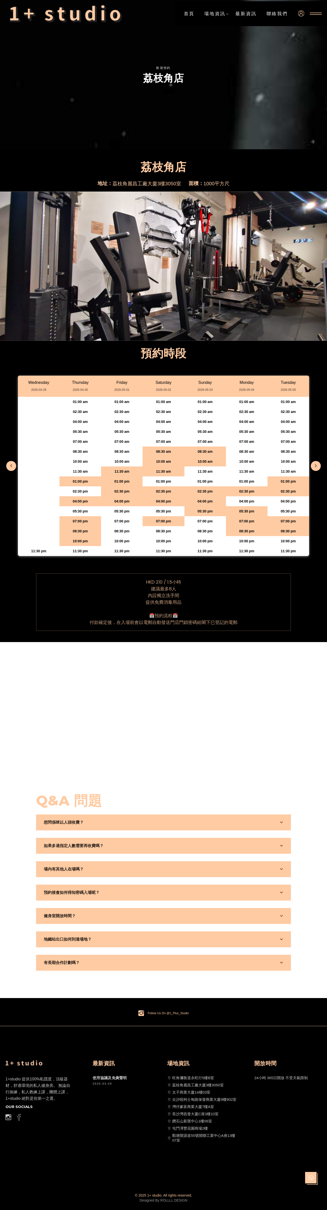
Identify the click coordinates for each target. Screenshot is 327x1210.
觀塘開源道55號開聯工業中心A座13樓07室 (201, 1137)
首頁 (189, 13)
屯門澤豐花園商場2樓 (187, 1128)
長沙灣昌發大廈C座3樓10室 (192, 1114)
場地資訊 (217, 14)
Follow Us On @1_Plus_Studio (168, 1013)
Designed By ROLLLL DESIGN (163, 1200)
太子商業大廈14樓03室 (188, 1092)
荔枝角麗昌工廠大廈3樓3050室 (195, 1085)
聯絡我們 (277, 13)
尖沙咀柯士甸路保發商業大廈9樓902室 (201, 1099)
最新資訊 (246, 13)
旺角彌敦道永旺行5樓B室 (190, 1078)
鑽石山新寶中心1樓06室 (189, 1121)
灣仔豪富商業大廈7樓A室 (190, 1107)
